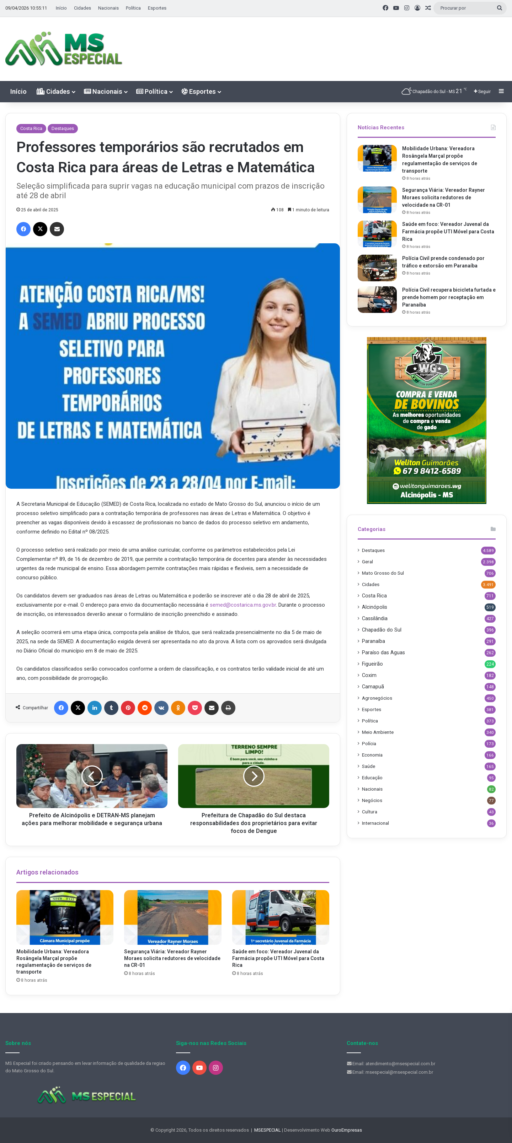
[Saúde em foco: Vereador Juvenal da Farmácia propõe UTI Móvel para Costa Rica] (280, 917)
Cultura (369, 811)
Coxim (369, 675)
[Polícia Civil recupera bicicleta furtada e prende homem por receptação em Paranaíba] (377, 299)
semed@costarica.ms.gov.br (243, 605)
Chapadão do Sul (381, 630)
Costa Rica (31, 128)
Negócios (372, 800)
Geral (367, 561)
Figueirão (372, 664)
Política (133, 8)
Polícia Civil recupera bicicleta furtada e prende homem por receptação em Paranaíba (449, 297)
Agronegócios (377, 698)
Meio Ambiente (378, 732)
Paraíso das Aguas (383, 652)
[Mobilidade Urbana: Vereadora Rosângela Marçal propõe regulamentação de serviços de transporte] (64, 917)
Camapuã (373, 686)
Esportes (157, 8)
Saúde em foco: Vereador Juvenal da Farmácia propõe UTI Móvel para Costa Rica (278, 958)
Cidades (82, 8)
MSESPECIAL (267, 1130)
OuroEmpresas (346, 1130)
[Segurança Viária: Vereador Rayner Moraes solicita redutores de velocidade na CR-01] (172, 917)
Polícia (369, 743)
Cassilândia (375, 618)
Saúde (368, 766)
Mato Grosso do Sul (383, 573)
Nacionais (108, 8)
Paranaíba (373, 641)
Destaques (63, 128)
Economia (372, 755)
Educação (372, 777)
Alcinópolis (374, 607)
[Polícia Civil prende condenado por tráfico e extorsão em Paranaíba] (377, 268)
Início (61, 8)
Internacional (375, 823)
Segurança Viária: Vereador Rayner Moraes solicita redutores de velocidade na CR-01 (172, 958)
